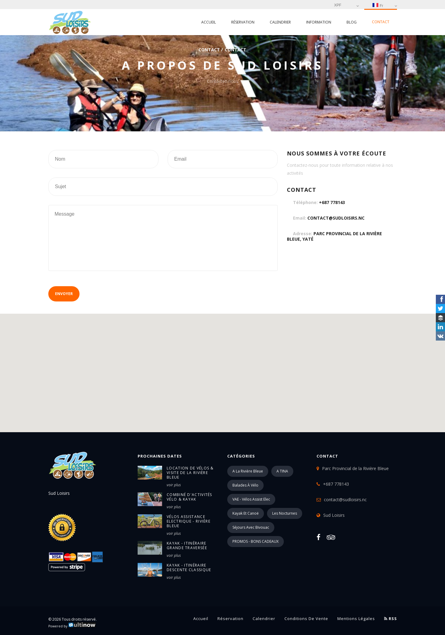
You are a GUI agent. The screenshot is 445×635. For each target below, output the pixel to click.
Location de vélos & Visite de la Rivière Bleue (190, 473)
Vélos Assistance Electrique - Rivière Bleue (188, 521)
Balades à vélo (245, 485)
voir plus (174, 484)
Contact (380, 21)
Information (318, 22)
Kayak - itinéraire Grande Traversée (187, 545)
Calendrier (280, 22)
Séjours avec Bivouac (250, 527)
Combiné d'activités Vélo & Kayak (189, 497)
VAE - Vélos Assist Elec (251, 499)
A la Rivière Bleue (247, 471)
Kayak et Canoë (245, 513)
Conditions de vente (306, 618)
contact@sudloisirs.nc (336, 218)
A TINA (282, 471)
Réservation (242, 22)
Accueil (208, 22)
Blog (352, 22)
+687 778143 (332, 202)
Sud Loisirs (334, 515)
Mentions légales (356, 618)
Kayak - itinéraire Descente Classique (189, 567)
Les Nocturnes (284, 513)
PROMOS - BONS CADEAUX (255, 541)
